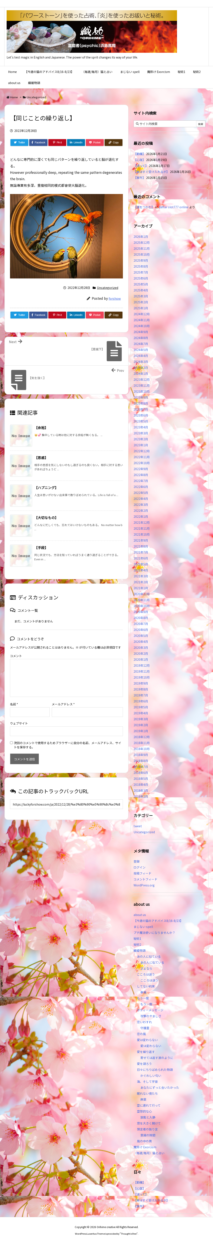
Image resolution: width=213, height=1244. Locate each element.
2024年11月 (142, 320)
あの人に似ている (149, 956)
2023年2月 (141, 439)
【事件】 (139, 177)
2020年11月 (142, 600)
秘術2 (137, 944)
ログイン (139, 867)
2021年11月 (142, 528)
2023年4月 (141, 427)
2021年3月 (141, 576)
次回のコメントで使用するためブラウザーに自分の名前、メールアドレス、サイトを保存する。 (67, 738)
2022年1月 (141, 516)
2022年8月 (141, 475)
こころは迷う (146, 974)
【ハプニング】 (46, 487)
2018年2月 (141, 796)
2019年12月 (142, 665)
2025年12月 (142, 242)
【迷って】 (141, 166)
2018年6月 (141, 772)
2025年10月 (142, 254)
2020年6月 (141, 630)
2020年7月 (141, 624)
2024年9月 (141, 332)
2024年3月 (141, 362)
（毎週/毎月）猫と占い (149, 1153)
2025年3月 (141, 296)
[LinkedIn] (76, 142)
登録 (137, 861)
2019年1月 (141, 731)
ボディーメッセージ (150, 1010)
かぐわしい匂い (150, 1075)
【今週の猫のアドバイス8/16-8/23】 (158, 921)
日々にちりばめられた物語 (155, 1069)
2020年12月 (142, 594)
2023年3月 (141, 433)
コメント (16, 656)
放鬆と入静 (147, 1117)
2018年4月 (141, 784)
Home (14, 97)
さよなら (146, 968)
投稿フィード (142, 873)
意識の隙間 (147, 1135)
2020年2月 (141, 653)
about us (140, 915)
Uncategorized (36, 97)
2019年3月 (141, 719)
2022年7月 (141, 481)
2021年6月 (141, 558)
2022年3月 (141, 504)
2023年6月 (141, 415)
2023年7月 (141, 409)
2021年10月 (142, 534)
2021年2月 (141, 582)
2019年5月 (141, 707)
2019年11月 (142, 671)
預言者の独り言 (147, 1129)
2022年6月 (141, 487)
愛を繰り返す (146, 1052)
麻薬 (143, 1099)
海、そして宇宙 (147, 1081)
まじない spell (143, 926)
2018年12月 (142, 737)
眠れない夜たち (147, 1093)
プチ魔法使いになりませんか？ (154, 932)
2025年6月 (141, 278)
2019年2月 (141, 725)
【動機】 (139, 154)
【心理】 (139, 160)
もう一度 (143, 998)
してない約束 (146, 986)
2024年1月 (141, 373)
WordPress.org (144, 885)
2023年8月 (141, 403)
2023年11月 (142, 385)
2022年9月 (141, 469)
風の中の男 (144, 1141)
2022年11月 (142, 457)
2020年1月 (141, 659)
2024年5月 (141, 350)
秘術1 (137, 938)
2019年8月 (141, 689)
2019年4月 (141, 713)
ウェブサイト (19, 716)
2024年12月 (142, 314)
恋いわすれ (144, 1022)
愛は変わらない (147, 1040)
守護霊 (144, 1028)
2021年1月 (141, 588)
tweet (138, 826)
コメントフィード (145, 879)
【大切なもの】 (46, 517)
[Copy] (113, 142)
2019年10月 (142, 677)
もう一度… (147, 1004)
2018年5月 (141, 778)
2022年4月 (141, 498)
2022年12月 (142, 451)
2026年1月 (141, 236)
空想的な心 (144, 1111)
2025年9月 (141, 260)
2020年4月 (141, 641)
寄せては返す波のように (156, 1058)
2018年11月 (142, 743)
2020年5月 (141, 635)
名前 (14, 697)
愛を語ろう (144, 1063)
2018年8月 (141, 761)
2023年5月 (141, 421)
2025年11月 (142, 248)
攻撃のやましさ (152, 1016)
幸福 (143, 992)
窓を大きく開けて (149, 1123)
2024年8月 (141, 338)
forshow (115, 298)
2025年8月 (141, 266)
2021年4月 (141, 570)
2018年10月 (142, 749)
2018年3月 (141, 790)
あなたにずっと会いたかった (159, 1087)
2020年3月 (141, 647)
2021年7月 (141, 552)
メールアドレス (63, 697)
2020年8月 (141, 618)
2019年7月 (141, 695)
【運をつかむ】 (144, 207)
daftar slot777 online (174, 207)
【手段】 (41, 547)
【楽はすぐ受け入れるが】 (151, 172)
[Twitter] (19, 142)
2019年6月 (141, 701)
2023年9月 (141, 397)
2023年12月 (142, 379)
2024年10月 (142, 326)
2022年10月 (142, 463)
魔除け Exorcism (145, 1147)
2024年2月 (141, 367)
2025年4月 (141, 290)
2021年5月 (141, 564)
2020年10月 (142, 606)
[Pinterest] (57, 142)
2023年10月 (142, 391)
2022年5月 (141, 493)
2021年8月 (141, 546)
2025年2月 (141, 302)
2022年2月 (141, 510)
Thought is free (129, 1233)
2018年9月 (141, 755)
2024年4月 (141, 356)
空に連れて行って (149, 1105)
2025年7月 (141, 272)
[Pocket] (95, 142)
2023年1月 (141, 445)
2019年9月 (141, 683)
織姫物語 (139, 950)
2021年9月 (141, 540)
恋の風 (141, 1034)
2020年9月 (141, 612)
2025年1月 (141, 308)
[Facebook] (38, 142)
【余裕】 (41, 427)
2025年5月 (141, 284)
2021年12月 (142, 522)
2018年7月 (141, 767)
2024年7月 (141, 344)
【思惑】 (41, 457)
